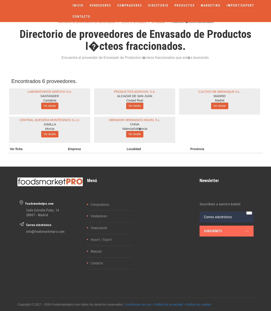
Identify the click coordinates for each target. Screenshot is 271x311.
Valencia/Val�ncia (134, 128)
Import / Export (101, 240)
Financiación (99, 228)
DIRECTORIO (158, 5)
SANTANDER (50, 96)
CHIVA (134, 124)
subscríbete (226, 231)
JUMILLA (49, 124)
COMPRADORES (129, 5)
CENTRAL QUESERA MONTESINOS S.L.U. (50, 120)
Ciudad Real (134, 100)
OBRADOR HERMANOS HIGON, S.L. (135, 120)
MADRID (220, 96)
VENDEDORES (100, 5)
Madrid (219, 100)
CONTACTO (81, 16)
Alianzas (96, 251)
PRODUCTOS (184, 5)
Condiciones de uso (137, 304)
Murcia (49, 128)
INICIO (78, 5)
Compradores (100, 205)
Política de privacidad (168, 304)
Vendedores (99, 216)
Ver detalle (50, 105)
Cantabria (49, 100)
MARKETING (210, 5)
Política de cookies (198, 304)
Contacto (97, 263)
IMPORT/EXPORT (240, 5)
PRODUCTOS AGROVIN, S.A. (135, 91)
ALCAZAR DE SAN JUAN (134, 96)
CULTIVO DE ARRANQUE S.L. (219, 91)
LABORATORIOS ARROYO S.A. (50, 91)
